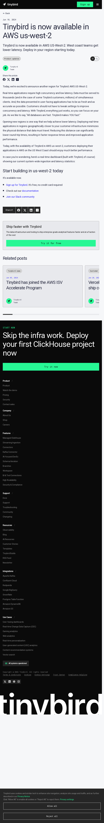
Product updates (11, 59)
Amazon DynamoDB (12, 604)
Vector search (9, 655)
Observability (8, 530)
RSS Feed (7, 558)
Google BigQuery (10, 590)
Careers (6, 425)
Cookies (27, 675)
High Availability (9, 480)
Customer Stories (10, 544)
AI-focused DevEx (10, 457)
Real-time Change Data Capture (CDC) (19, 627)
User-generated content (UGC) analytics (20, 645)
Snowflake (7, 595)
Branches (7, 466)
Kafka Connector (10, 452)
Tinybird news (14, 271)
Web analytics (9, 636)
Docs (5, 498)
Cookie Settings (42, 675)
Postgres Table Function (13, 599)
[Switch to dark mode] (94, 58)
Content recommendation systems (18, 650)
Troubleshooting (10, 507)
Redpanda (7, 585)
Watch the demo (10, 390)
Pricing (6, 395)
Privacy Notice (24, 796)
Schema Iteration (10, 461)
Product (6, 386)
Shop (5, 420)
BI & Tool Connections (12, 475)
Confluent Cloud (10, 581)
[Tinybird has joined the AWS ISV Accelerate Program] (43, 286)
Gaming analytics (10, 631)
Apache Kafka (9, 576)
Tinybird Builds (9, 553)
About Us (7, 415)
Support (6, 503)
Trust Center (59, 675)
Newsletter (7, 563)
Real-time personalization (14, 641)
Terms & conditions (12, 675)
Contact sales (9, 404)
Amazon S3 (8, 609)
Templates (7, 549)
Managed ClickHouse (12, 438)
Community (8, 512)
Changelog (7, 517)
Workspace (7, 471)
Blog (5, 535)
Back (6, 13)
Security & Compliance (12, 485)
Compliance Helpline (77, 675)
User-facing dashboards (13, 622)
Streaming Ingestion (11, 443)
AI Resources (8, 539)
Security (6, 400)
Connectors (8, 447)
